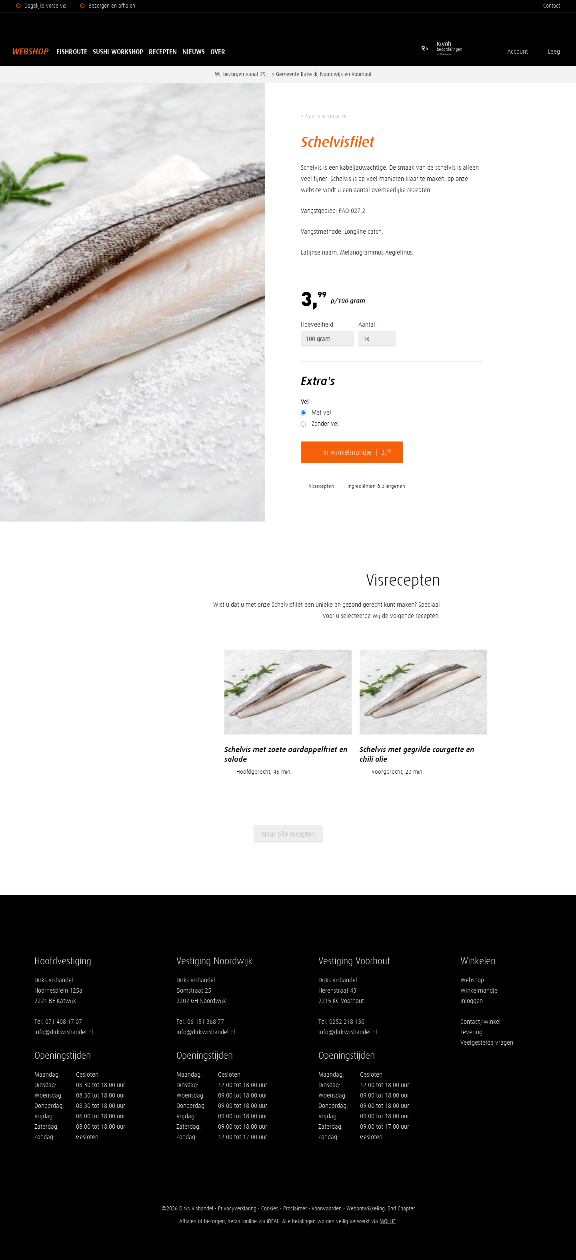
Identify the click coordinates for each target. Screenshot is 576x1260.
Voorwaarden (327, 1209)
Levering (471, 1032)
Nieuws (193, 52)
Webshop (30, 51)
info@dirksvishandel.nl (63, 1032)
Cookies (269, 1209)
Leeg (554, 51)
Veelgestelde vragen (486, 1042)
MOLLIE (388, 1221)
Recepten (163, 52)
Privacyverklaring (237, 1209)
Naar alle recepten (288, 834)
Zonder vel (320, 423)
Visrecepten (321, 486)
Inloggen (471, 1000)
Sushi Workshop (118, 52)
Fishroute (71, 52)
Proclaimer (295, 1209)
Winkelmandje (479, 990)
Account (517, 51)
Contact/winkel (480, 1021)
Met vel (316, 412)
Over (217, 52)
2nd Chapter (401, 1209)
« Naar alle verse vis (324, 116)
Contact (551, 6)
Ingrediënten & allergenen (376, 486)
